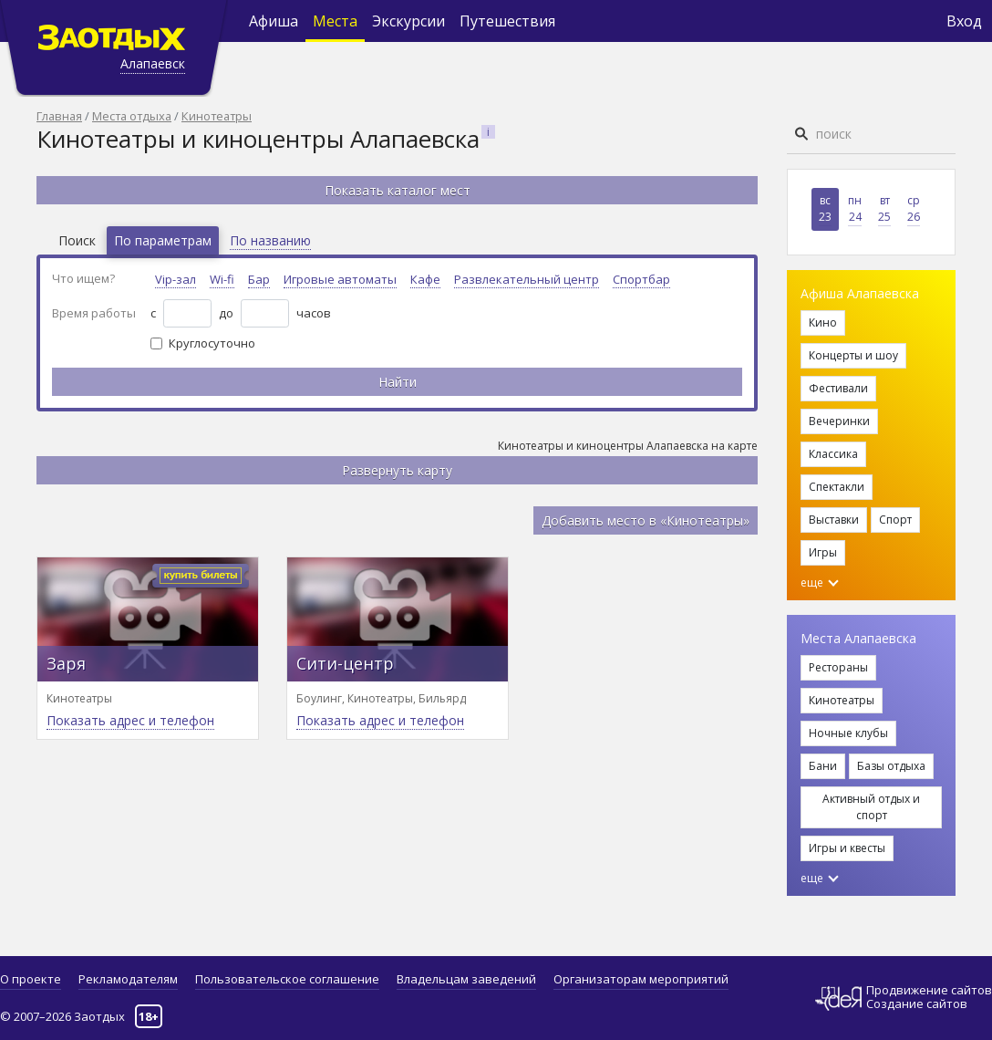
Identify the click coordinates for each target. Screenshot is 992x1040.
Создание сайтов (916, 1003)
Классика (833, 454)
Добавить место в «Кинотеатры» (645, 520)
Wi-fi (222, 279)
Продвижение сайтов (929, 990)
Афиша (273, 21)
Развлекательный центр (526, 279)
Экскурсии (408, 21)
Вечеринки (839, 421)
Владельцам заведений (466, 979)
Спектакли (836, 486)
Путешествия (507, 21)
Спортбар (641, 279)
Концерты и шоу (853, 355)
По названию (270, 240)
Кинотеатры (216, 116)
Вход (964, 21)
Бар (259, 279)
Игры (823, 552)
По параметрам (163, 240)
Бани (823, 766)
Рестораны (838, 667)
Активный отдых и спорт (871, 807)
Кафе (425, 279)
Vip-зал (175, 279)
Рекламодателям (128, 979)
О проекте (30, 979)
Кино (823, 322)
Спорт (895, 519)
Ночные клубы (848, 733)
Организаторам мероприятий (640, 979)
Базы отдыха (891, 766)
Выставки (834, 519)
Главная (59, 116)
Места (335, 21)
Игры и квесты (847, 848)
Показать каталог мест (397, 190)
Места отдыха (131, 116)
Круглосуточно (212, 343)
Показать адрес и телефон (130, 720)
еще (820, 582)
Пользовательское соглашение (287, 979)
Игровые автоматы (340, 279)
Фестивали (838, 388)
